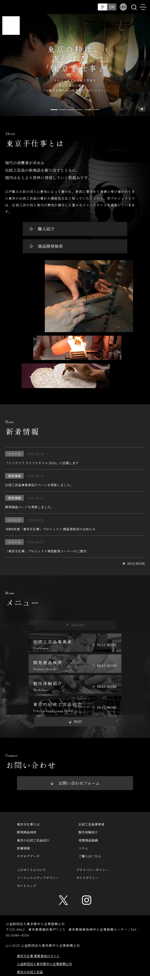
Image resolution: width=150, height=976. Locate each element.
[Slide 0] (54, 109)
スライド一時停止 (141, 109)
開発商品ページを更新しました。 (29, 507)
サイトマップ (26, 885)
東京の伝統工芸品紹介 (33, 840)
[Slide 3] (79, 109)
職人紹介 (46, 229)
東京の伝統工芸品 (30, 972)
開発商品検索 (26, 832)
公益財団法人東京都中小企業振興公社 (44, 963)
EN (111, 6)
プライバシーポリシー (92, 869)
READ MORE (136, 563)
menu (143, 6)
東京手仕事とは (28, 824)
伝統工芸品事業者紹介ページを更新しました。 (39, 485)
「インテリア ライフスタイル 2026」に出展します (42, 462)
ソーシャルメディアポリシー (38, 877)
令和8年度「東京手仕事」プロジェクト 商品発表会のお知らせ (50, 529)
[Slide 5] (95, 109)
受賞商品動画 (88, 840)
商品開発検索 (50, 246)
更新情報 (14, 475)
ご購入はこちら (89, 856)
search (133, 6)
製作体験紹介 (88, 832)
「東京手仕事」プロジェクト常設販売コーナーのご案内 (45, 551)
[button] (75, 721)
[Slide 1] (62, 109)
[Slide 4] (87, 109)
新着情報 (23, 848)
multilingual (123, 6)
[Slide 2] (70, 109)
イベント (14, 453)
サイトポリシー (87, 877)
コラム (83, 848)
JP (102, 6)
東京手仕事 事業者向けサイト (38, 955)
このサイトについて (31, 869)
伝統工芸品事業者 (91, 824)
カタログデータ (28, 856)
